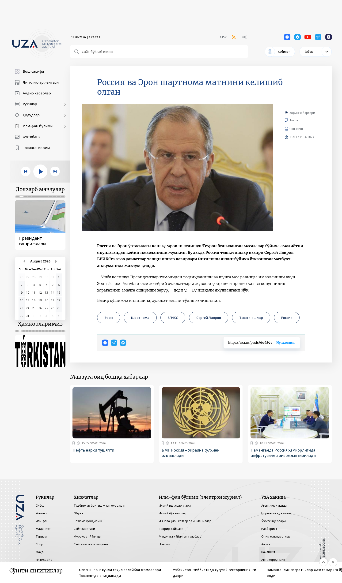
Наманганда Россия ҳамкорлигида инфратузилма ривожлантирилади (283, 453)
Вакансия (268, 552)
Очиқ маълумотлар (275, 536)
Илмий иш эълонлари (175, 505)
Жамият (41, 513)
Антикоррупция (273, 559)
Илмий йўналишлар (173, 513)
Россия (286, 317)
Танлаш (302, 120)
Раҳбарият (269, 529)
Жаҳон (41, 552)
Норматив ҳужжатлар (277, 513)
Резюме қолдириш (88, 521)
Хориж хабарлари (302, 113)
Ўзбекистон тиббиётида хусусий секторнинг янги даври (214, 573)
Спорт (40, 544)
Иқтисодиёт (45, 559)
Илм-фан (42, 521)
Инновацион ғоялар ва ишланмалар (185, 521)
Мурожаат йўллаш (87, 536)
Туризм (41, 536)
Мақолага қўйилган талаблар (180, 536)
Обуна (78, 513)
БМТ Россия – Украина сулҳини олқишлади (191, 453)
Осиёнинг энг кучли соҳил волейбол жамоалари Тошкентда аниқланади (120, 573)
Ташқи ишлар (251, 317)
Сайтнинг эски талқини (91, 544)
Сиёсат (41, 505)
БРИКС (173, 317)
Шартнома (140, 317)
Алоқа (265, 544)
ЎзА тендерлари (273, 521)
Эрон (108, 317)
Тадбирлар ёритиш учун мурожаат (100, 505)
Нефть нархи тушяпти (93, 450)
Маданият (43, 529)
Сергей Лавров (208, 317)
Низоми (164, 544)
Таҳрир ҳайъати (171, 529)
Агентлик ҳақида (274, 505)
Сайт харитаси (84, 529)
